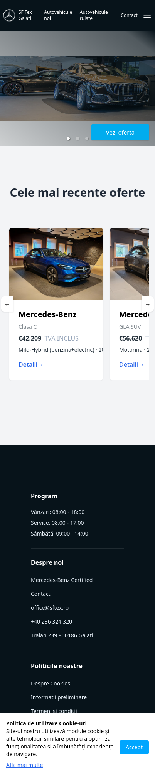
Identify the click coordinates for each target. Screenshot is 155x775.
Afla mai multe (24, 764)
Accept (134, 747)
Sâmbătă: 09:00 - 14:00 (59, 533)
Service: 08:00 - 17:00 (57, 523)
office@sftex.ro (50, 607)
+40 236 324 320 (51, 621)
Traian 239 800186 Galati (62, 635)
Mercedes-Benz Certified (62, 580)
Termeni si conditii (54, 711)
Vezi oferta (120, 132)
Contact (41, 593)
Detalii (31, 364)
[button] (68, 138)
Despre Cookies (50, 683)
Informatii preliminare (59, 697)
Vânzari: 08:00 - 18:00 (57, 512)
